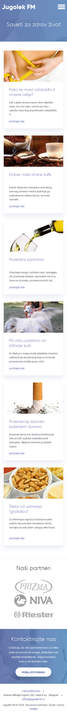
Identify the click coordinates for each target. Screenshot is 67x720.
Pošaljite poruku (33, 672)
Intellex (34, 709)
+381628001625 (31, 691)
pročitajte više (16, 121)
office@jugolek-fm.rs (33, 699)
